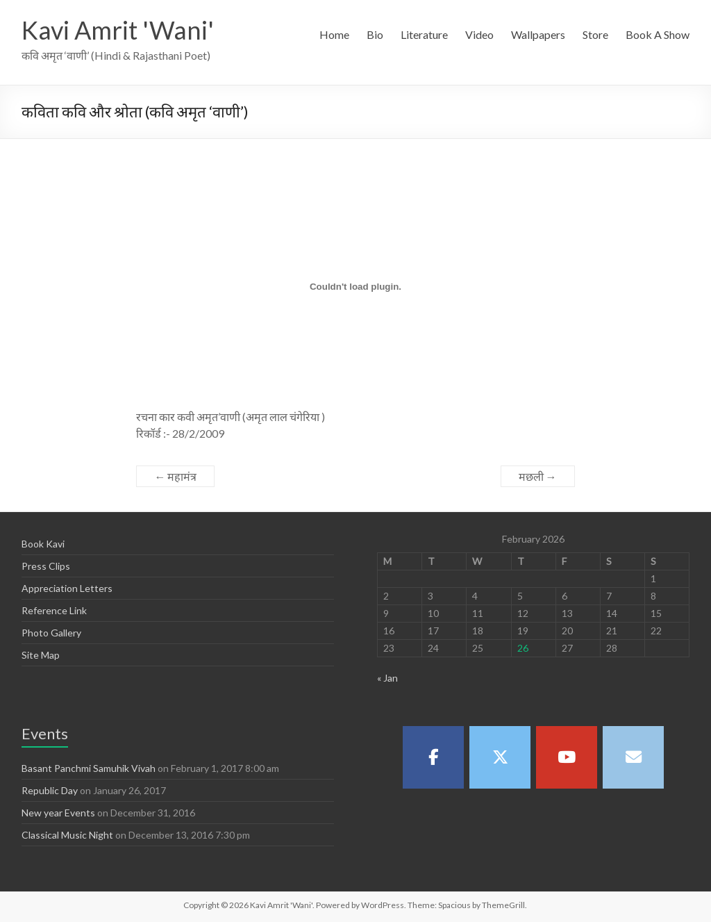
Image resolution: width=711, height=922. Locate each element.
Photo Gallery (51, 633)
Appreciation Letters (67, 588)
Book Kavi (43, 544)
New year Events (58, 812)
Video (479, 34)
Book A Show (657, 34)
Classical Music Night (67, 835)
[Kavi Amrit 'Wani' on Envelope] (633, 757)
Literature (424, 34)
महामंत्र (175, 476)
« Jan (387, 678)
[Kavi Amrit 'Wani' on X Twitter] (499, 757)
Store (595, 34)
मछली (538, 476)
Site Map (41, 655)
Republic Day (50, 790)
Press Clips (46, 566)
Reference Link (54, 610)
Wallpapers (538, 34)
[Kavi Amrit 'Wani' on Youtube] (566, 757)
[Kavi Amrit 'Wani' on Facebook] (433, 757)
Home (334, 34)
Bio (375, 34)
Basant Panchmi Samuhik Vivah (89, 768)
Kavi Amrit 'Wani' (118, 30)
